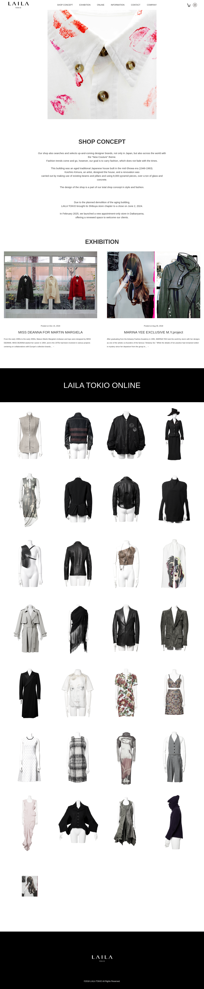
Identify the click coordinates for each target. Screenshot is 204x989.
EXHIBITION (84, 5)
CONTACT (135, 5)
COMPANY (152, 5)
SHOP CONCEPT (65, 5)
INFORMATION (117, 5)
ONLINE (100, 5)
